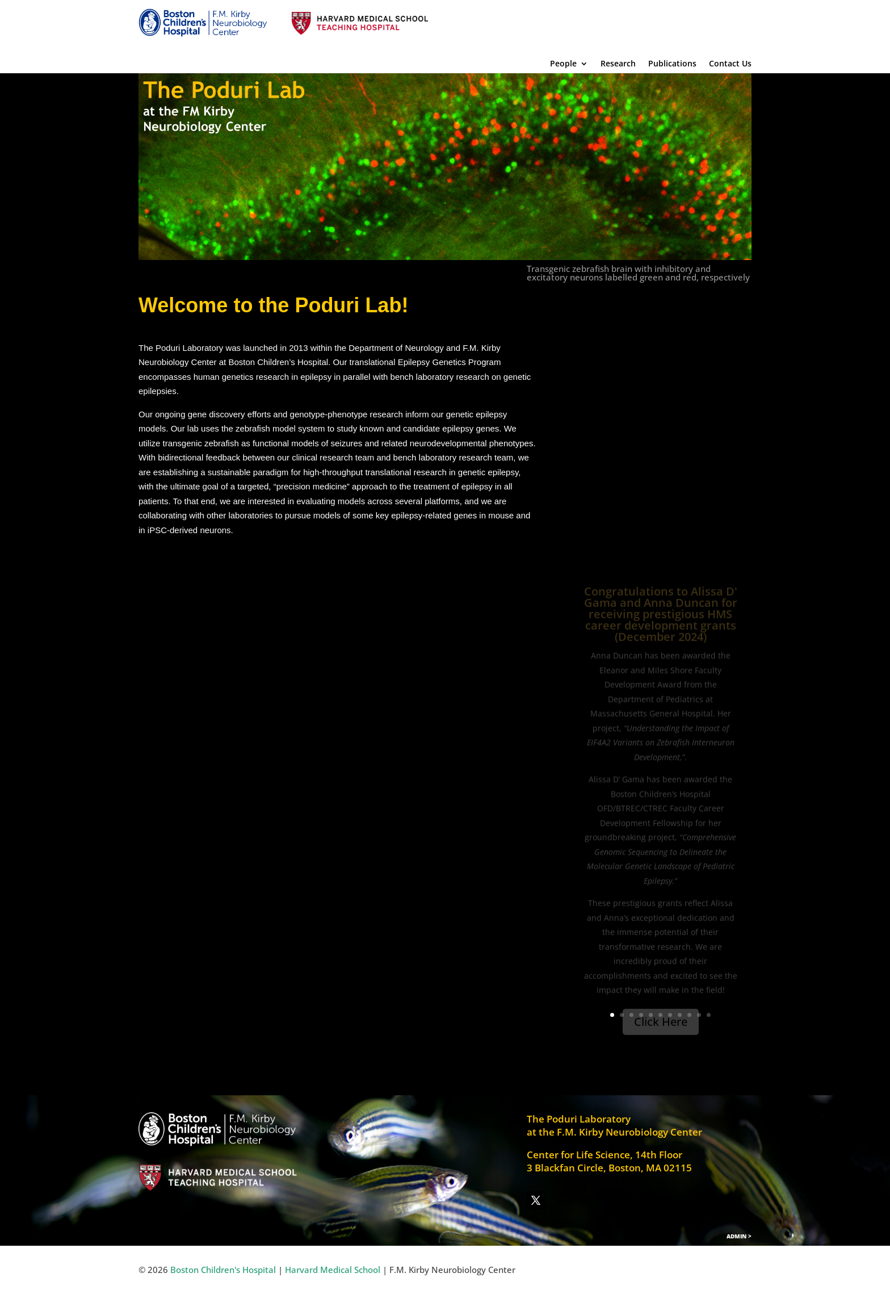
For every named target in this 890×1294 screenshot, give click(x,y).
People (563, 64)
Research (618, 64)
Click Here (660, 1034)
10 (699, 1015)
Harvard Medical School (332, 1269)
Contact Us (730, 64)
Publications (672, 64)
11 (709, 1015)
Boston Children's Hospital (222, 1269)
